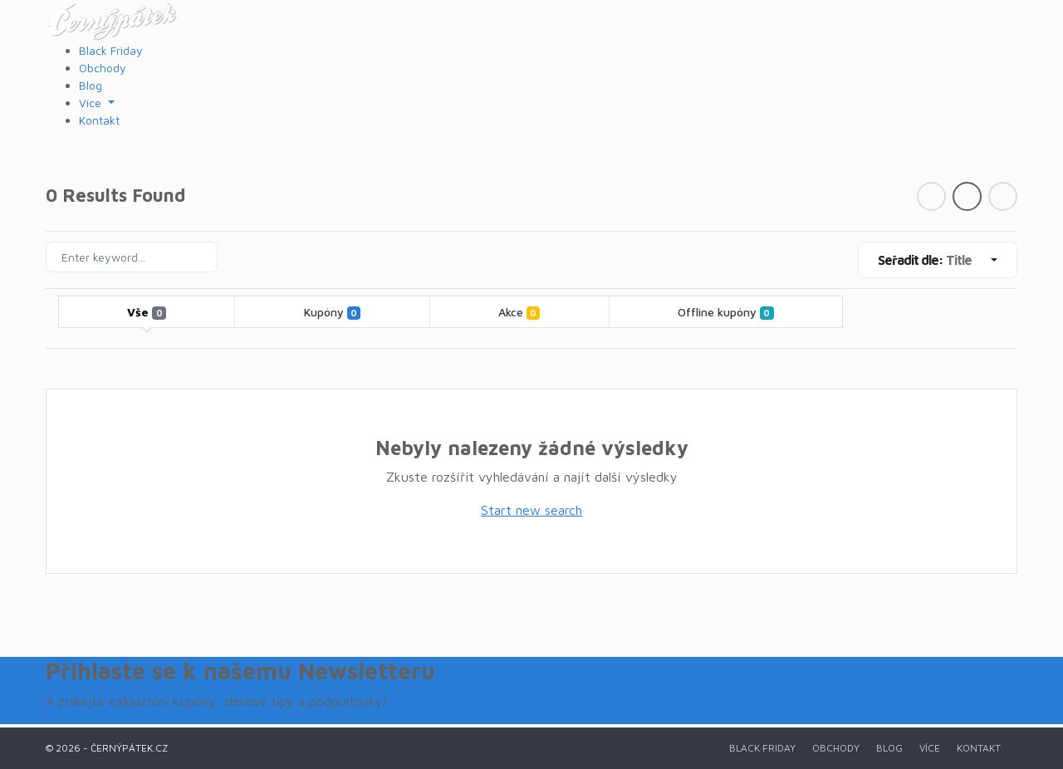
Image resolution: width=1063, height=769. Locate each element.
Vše (146, 312)
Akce (519, 312)
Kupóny (332, 312)
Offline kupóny (725, 312)
